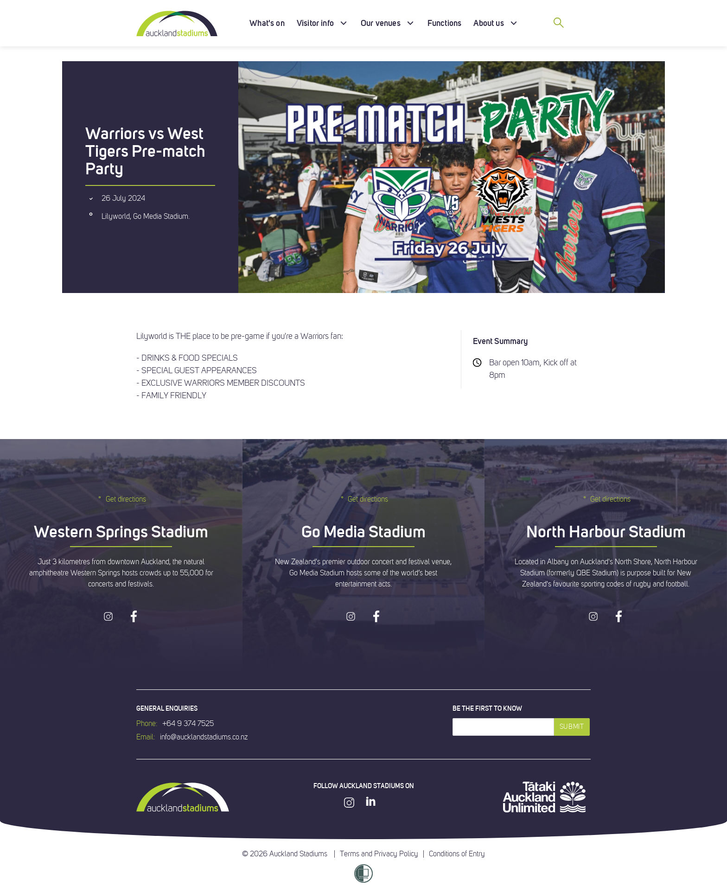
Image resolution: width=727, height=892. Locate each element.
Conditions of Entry (457, 854)
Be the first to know (487, 708)
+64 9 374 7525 (188, 724)
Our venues (381, 23)
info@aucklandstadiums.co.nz (204, 737)
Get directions (121, 499)
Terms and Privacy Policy (379, 854)
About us (488, 23)
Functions (444, 23)
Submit (572, 726)
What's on (267, 23)
